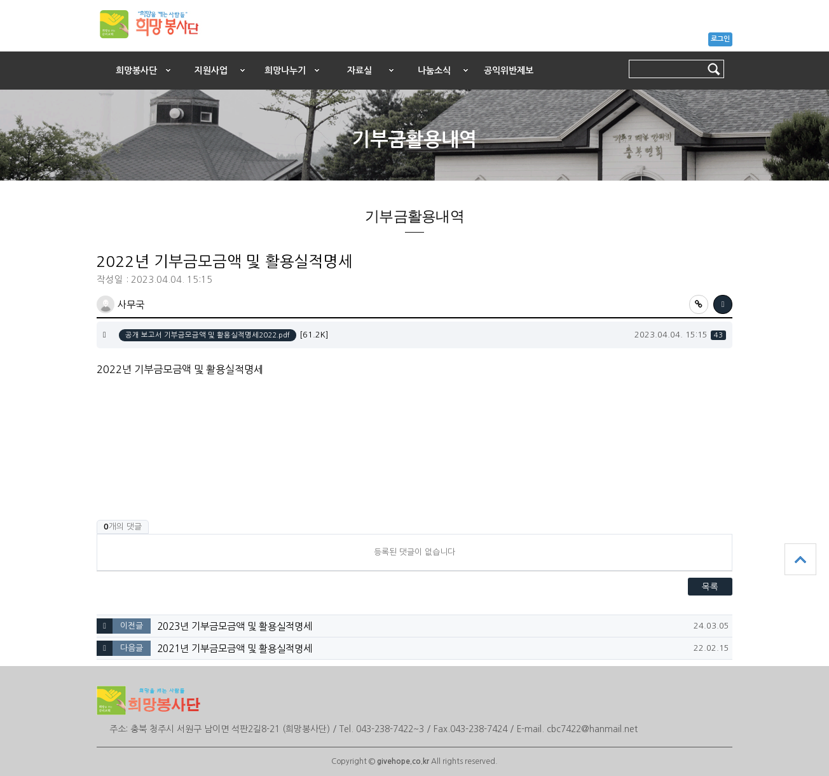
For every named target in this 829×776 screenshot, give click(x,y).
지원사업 (211, 70)
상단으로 (800, 559)
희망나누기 (285, 70)
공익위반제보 (508, 70)
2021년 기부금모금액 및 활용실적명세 (234, 648)
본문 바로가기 (0, 48)
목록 (710, 586)
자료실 (359, 70)
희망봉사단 (136, 70)
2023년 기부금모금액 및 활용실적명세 (234, 626)
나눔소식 (434, 70)
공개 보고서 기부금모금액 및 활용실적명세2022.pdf (207, 335)
